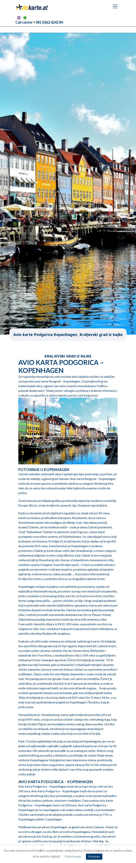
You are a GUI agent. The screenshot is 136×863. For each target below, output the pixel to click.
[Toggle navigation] (115, 6)
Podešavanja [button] (73, 856)
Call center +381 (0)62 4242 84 (39, 22)
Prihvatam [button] (94, 856)
